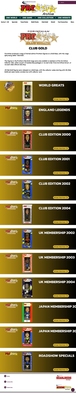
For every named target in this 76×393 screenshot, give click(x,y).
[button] (5, 22)
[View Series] (61, 99)
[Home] (5, 376)
